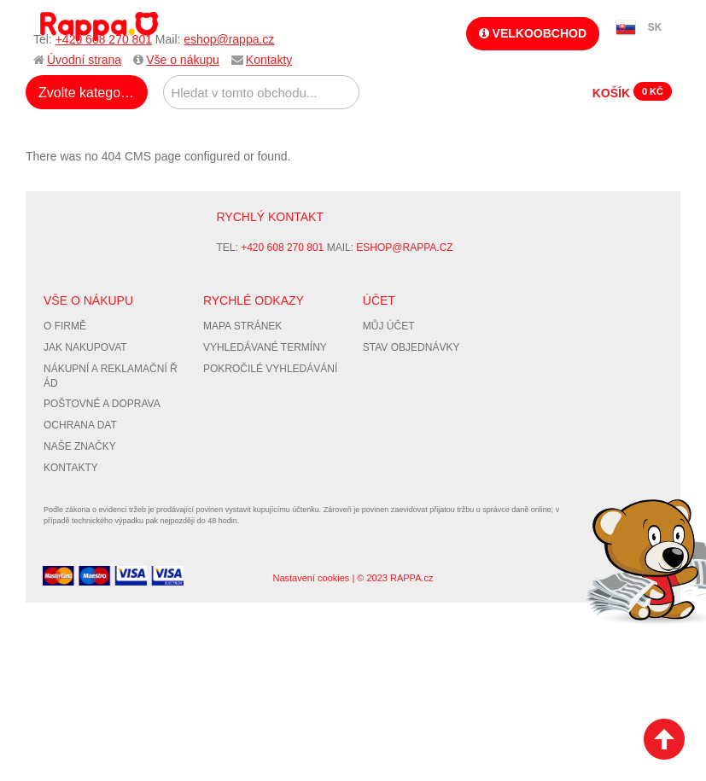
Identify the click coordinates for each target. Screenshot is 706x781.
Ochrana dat (80, 425)
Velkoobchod (532, 33)
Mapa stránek (242, 326)
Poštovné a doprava (102, 404)
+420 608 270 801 (103, 39)
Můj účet (389, 326)
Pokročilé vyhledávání (270, 369)
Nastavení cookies (310, 578)
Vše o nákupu (182, 60)
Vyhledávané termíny (265, 347)
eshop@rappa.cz (229, 39)
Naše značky (80, 446)
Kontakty (269, 60)
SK (655, 27)
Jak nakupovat (85, 347)
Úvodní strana (84, 60)
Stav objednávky (411, 347)
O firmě (65, 326)
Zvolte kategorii (84, 92)
